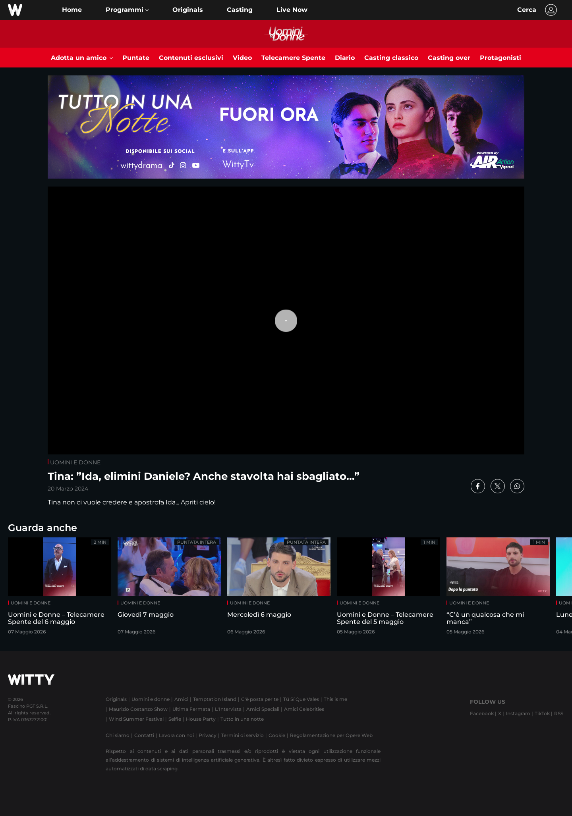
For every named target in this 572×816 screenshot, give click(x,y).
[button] (127, 10)
